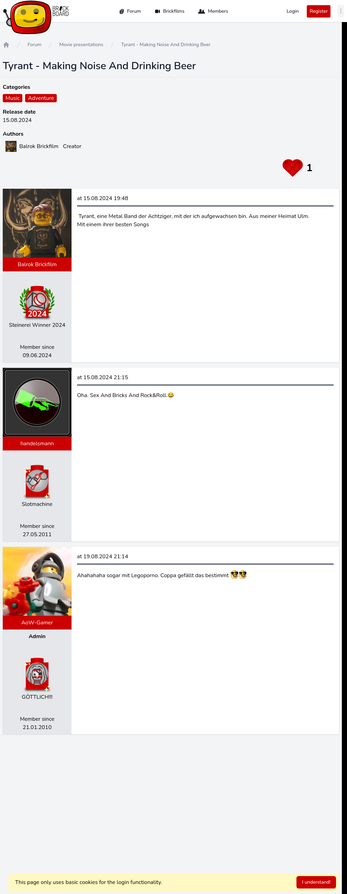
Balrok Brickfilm (37, 264)
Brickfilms (170, 11)
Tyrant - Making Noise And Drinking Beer (165, 44)
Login (292, 11)
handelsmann (37, 443)
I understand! (316, 882)
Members (213, 11)
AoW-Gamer (37, 622)
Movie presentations (81, 44)
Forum (130, 11)
